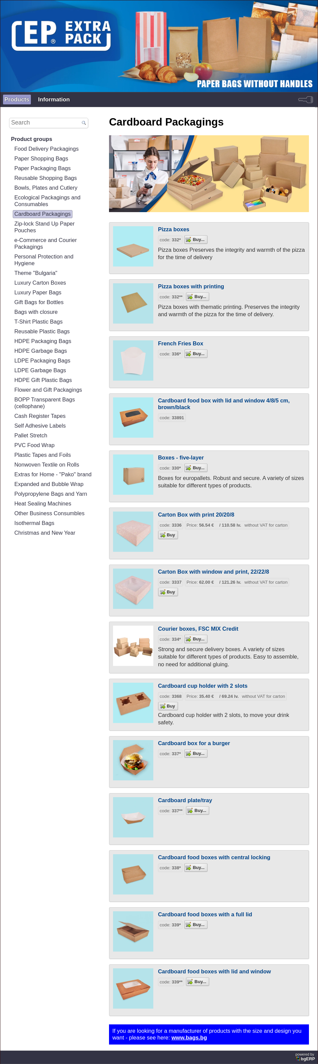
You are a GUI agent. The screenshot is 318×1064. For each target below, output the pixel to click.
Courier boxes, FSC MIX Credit (198, 629)
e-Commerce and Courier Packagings (45, 243)
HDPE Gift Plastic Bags (43, 380)
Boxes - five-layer (181, 457)
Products (17, 99)
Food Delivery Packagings (46, 149)
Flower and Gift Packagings (48, 390)
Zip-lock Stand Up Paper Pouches (44, 227)
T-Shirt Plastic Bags (38, 322)
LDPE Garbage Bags (40, 370)
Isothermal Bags (34, 523)
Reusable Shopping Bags (45, 178)
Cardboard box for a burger (194, 743)
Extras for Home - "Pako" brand (53, 474)
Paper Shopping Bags (41, 158)
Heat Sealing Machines (42, 503)
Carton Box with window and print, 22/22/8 (213, 572)
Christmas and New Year (44, 533)
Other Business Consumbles (49, 513)
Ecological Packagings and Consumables (47, 200)
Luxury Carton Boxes (40, 283)
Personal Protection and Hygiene (43, 260)
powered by (306, 1056)
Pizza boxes (174, 229)
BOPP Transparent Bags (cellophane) (44, 402)
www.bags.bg (189, 1037)
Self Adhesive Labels (40, 426)
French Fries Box (180, 343)
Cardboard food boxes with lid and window (214, 971)
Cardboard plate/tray (185, 800)
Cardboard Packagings (42, 214)
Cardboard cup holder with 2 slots (203, 686)
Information (54, 99)
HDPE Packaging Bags (42, 341)
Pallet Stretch (30, 435)
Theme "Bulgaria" (35, 273)
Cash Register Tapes (40, 416)
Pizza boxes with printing (191, 286)
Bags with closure (36, 312)
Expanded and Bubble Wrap (49, 484)
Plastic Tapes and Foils (42, 455)
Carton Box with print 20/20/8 (196, 515)
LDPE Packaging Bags (42, 360)
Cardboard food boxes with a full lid (205, 914)
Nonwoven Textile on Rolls (46, 465)
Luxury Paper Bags (37, 292)
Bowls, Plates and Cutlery (45, 188)
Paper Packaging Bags (42, 168)
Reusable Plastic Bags (42, 331)
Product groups (31, 139)
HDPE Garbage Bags (40, 351)
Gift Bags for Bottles (39, 302)
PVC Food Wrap (34, 445)
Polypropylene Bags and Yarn (50, 494)
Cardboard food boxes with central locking (214, 857)
